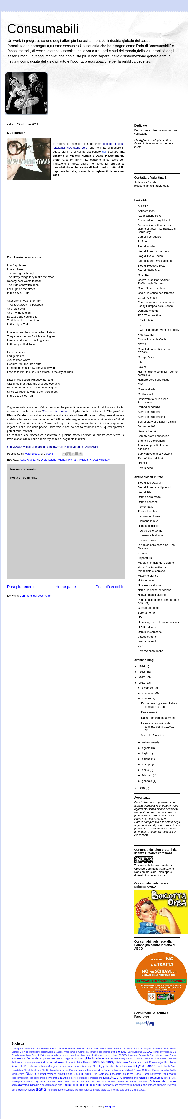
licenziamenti (128, 1066)
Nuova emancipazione (152, 594)
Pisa (31, 1078)
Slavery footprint (148, 431)
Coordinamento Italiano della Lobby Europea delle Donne (156, 304)
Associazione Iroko (149, 215)
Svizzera (172, 1084)
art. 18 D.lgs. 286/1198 (131, 1048)
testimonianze (26, 1089)
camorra (94, 1052)
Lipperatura (145, 558)
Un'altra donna (147, 627)
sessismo (47, 1085)
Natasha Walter (169, 1070)
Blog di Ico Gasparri (150, 482)
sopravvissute (126, 1085)
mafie (160, 1066)
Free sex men (146, 334)
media (65, 1070)
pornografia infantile (57, 1077)
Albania (80, 1048)
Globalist (79, 1058)
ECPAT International (150, 315)
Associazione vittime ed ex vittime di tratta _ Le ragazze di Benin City (157, 229)
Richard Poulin (106, 1081)
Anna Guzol (113, 1048)
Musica (83, 459)
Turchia (51, 1090)
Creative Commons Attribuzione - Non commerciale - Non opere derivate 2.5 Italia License (155, 872)
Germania (56, 1058)
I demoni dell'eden (143, 1058)
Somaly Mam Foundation (153, 436)
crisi (56, 1055)
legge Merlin (106, 1066)
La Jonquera (33, 1066)
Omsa (77, 1074)
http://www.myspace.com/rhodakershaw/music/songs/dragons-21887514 (52, 446)
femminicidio (19, 1058)
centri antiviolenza (162, 1052)
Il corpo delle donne (150, 530)
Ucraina (79, 1090)
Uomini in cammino (150, 632)
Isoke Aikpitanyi (29, 459)
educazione (132, 1055)
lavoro (63, 1066)
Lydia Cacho (48, 459)
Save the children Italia (152, 416)
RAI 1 (167, 1078)
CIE (174, 1052)
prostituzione (112, 1077)
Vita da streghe (147, 636)
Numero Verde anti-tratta (153, 379)
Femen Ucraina (147, 511)
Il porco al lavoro (148, 540)
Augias (147, 1048)
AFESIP (143, 206)
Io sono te (144, 553)
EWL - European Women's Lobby (159, 329)
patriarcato (155, 1074)
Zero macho (145, 468)
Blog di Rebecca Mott (151, 265)
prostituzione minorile (135, 1077)
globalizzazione (94, 1058)
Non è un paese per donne (154, 590)
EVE (140, 325)
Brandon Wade (62, 1052)
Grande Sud (111, 1058)
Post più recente (21, 587)
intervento (71, 1062)
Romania (131, 1081)
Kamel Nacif (19, 1066)
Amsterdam (91, 1048)
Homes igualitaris (149, 525)
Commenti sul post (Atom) (36, 595)
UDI (140, 617)
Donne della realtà (149, 497)
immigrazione (33, 1062)
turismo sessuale (64, 1089)
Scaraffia (143, 1081)
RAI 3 (174, 1078)
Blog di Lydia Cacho (150, 256)
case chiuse (118, 1051)
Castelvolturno (135, 1052)
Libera (118, 1066)
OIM (140, 384)
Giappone (68, 1058)
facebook (164, 1055)
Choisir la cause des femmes (156, 293)
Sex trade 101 (146, 426)
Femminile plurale (149, 516)
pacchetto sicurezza (121, 1073)
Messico (119, 1069)
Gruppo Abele (146, 357)
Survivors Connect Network (155, 453)
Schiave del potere (55, 411)
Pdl (164, 1074)
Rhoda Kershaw (99, 459)
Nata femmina (146, 580)
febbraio (147, 775)
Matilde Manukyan (51, 1070)
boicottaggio (47, 1052)
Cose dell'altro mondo (42, 1055)
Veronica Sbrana (91, 1090)
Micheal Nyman (67, 459)
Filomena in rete (148, 521)
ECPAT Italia (145, 320)
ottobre (146, 698)
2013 (142, 671)
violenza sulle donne (121, 1090)
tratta (41, 1088)
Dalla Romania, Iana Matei (158, 717)
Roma (121, 1081)
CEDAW (147, 1051)
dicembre (148, 687)
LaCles (142, 367)
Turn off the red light (150, 458)
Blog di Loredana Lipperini (154, 487)
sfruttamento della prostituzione (82, 1084)
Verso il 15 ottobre (152, 735)
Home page (65, 587)
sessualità (57, 1085)
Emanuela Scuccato (149, 1055)
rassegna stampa (22, 1081)
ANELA (102, 1048)
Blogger (110, 1106)
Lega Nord (92, 1066)
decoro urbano (66, 1055)
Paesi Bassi (142, 1073)
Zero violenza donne (150, 651)
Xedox (142, 1090)
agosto (146, 748)
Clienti (15, 1055)
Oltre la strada (147, 389)
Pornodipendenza (149, 407)
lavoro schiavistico (76, 1066)
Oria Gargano (101, 1073)
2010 (142, 788)
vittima (135, 1090)
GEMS (142, 344)
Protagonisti (155, 1077)
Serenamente (146, 612)
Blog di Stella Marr (149, 270)
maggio (147, 764)
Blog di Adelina (147, 246)
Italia (118, 1062)
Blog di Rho (145, 492)
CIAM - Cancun (147, 297)
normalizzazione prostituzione (55, 1073)
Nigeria (31, 1073)
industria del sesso (53, 1062)
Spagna (137, 1084)
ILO (140, 362)
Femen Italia (145, 506)
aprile (146, 770)
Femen (173, 1055)
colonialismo (24, 1055)
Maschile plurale (148, 575)
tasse (14, 1090)
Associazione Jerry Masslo (154, 220)
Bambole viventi (160, 1048)
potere (72, 1078)
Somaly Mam (110, 1084)
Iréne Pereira (84, 1062)
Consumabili (43, 28)
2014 (142, 666)
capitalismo (104, 1052)
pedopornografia (20, 1078)
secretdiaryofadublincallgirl (27, 1084)
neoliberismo (18, 1074)
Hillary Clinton (126, 1058)
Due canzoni (149, 712)
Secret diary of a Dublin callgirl (157, 421)
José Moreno (150, 1062)
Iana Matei (160, 1058)
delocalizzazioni (82, 1055)
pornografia (39, 1078)
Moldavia (146, 1070)
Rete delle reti (66, 1081)
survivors (161, 1085)
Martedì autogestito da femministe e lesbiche (152, 569)
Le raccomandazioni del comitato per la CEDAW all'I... (157, 727)
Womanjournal (147, 641)
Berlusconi (34, 1052)
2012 (142, 677)
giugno (146, 758)
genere (46, 1058)
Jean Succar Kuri (132, 1062)
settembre (148, 742)
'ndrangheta (17, 1048)
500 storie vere (58, 1048)
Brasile (73, 1052)
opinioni (86, 1073)
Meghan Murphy (77, 1070)
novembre (148, 693)
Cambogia (83, 1052)
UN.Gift (142, 463)
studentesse (149, 1084)
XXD (141, 646)
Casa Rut (144, 275)
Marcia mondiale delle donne (156, 562)
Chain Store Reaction (151, 288)
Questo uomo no (148, 607)
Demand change (148, 310)
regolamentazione (45, 1081)
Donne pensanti (148, 502)
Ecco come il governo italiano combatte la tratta (159, 705)
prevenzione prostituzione (89, 1078)
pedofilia (172, 1073)
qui (104, 151)
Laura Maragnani (50, 1066)
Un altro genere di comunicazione (159, 622)
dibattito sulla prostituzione (104, 1055)
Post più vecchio (110, 587)
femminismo (34, 1058)
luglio (145, 753)
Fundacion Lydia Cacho (152, 339)
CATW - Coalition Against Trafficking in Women (154, 281)
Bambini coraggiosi (150, 236)
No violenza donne (149, 585)
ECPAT (122, 1055)
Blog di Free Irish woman (153, 251)
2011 (142, 682)
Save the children (149, 411)
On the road (145, 394)
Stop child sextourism (151, 440)
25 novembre (42, 1048)
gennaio (147, 781)
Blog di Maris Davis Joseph (155, 260)
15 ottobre (29, 1048)
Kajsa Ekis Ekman (167, 1062)
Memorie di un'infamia (100, 1069)
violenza (105, 1089)
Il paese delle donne (150, 535)
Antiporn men (146, 210)
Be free (142, 241)
